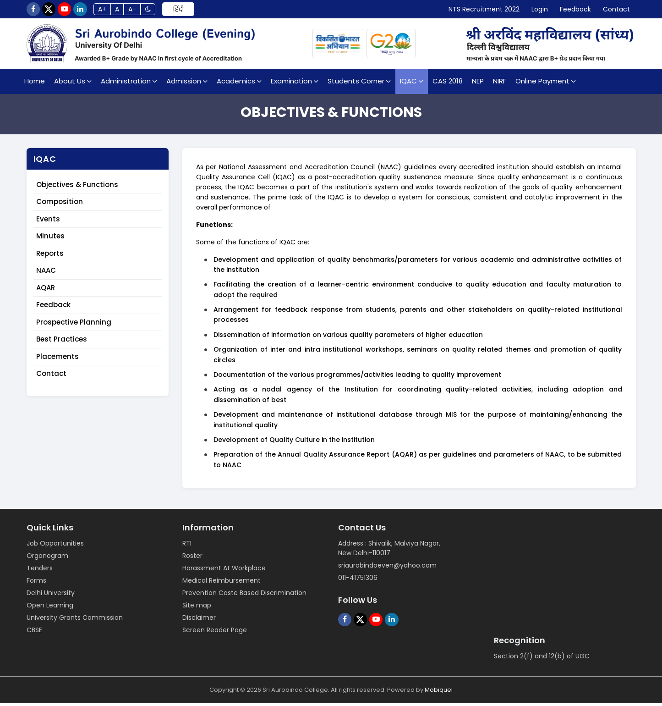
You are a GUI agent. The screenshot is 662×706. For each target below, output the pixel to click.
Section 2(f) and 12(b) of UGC (542, 658)
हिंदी (202, 10)
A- (152, 10)
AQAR (45, 290)
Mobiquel (439, 692)
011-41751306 (358, 580)
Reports (50, 256)
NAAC (46, 273)
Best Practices (61, 342)
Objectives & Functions (77, 187)
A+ (116, 10)
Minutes (50, 238)
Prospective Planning (73, 325)
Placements (57, 359)
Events (48, 221)
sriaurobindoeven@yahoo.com (387, 568)
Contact (51, 376)
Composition (59, 204)
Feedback (53, 307)
